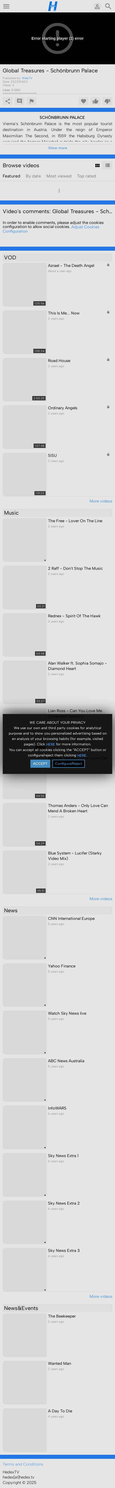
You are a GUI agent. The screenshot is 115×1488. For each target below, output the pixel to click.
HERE (50, 744)
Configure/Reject (68, 764)
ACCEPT (40, 764)
